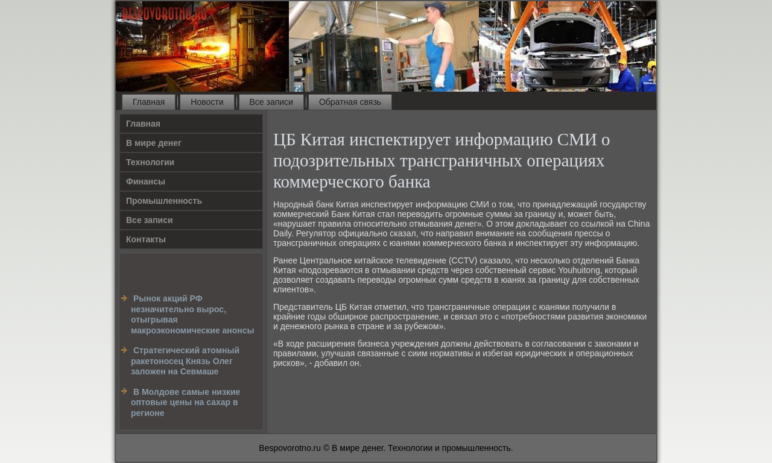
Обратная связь (350, 102)
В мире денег (154, 143)
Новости (207, 102)
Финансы (145, 181)
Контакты (146, 239)
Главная (149, 102)
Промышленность (164, 201)
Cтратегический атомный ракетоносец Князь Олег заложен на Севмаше (185, 360)
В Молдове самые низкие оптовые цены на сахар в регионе (185, 402)
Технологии (150, 162)
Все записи (271, 102)
